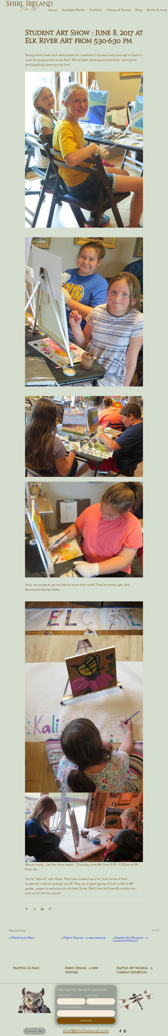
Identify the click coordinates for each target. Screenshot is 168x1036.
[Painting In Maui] (32, 949)
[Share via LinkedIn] (42, 908)
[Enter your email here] (85, 1013)
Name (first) (64, 995)
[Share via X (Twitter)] (34, 908)
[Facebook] (120, 1031)
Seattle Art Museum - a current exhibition (134, 970)
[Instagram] (125, 1031)
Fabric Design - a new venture (81, 970)
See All (155, 930)
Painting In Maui (26, 968)
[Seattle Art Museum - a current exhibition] (136, 949)
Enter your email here (70, 1007)
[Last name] (99, 1001)
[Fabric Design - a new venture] (84, 949)
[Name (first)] (70, 1001)
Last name (92, 995)
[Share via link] (49, 908)
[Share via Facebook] (26, 908)
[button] (34, 1031)
